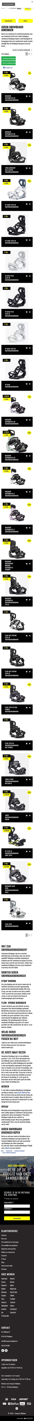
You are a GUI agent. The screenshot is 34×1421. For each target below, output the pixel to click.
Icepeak (3, 1309)
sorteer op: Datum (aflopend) (22, 50)
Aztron (3, 1282)
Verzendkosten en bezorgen (10, 1242)
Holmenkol (4, 1305)
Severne (12, 1302)
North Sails (13, 1292)
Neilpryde (13, 1288)
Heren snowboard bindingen (9, 1152)
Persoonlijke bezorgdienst (9, 1245)
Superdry (13, 1312)
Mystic (12, 1282)
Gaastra (3, 1302)
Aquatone (4, 1278)
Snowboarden (9, 1151)
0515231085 (5, 1345)
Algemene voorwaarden (8, 1248)
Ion (2, 1312)
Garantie (4, 1255)
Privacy (3, 1259)
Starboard (13, 1309)
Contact (3, 1235)
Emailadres (9, 1202)
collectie (7, 1148)
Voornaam (8, 1208)
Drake (19, 1092)
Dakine (3, 1288)
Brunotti (4, 1285)
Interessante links (7, 1265)
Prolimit (12, 1298)
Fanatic (3, 1295)
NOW (23, 1092)
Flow (28, 1092)
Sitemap (4, 1269)
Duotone (4, 1292)
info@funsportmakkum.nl (9, 1341)
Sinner (12, 1305)
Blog (2, 1262)
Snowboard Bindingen (19, 1151)
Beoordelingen (13, 1387)
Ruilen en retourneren (8, 1252)
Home (2, 1151)
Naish (12, 1285)
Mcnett (12, 1278)
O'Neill (12, 1295)
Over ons (4, 1238)
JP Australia (5, 1315)
